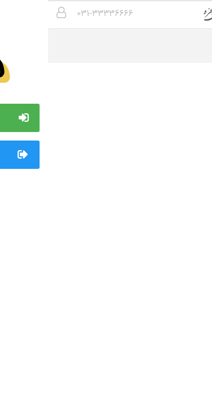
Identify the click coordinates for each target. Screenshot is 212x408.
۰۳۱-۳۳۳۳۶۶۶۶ (57, 14)
